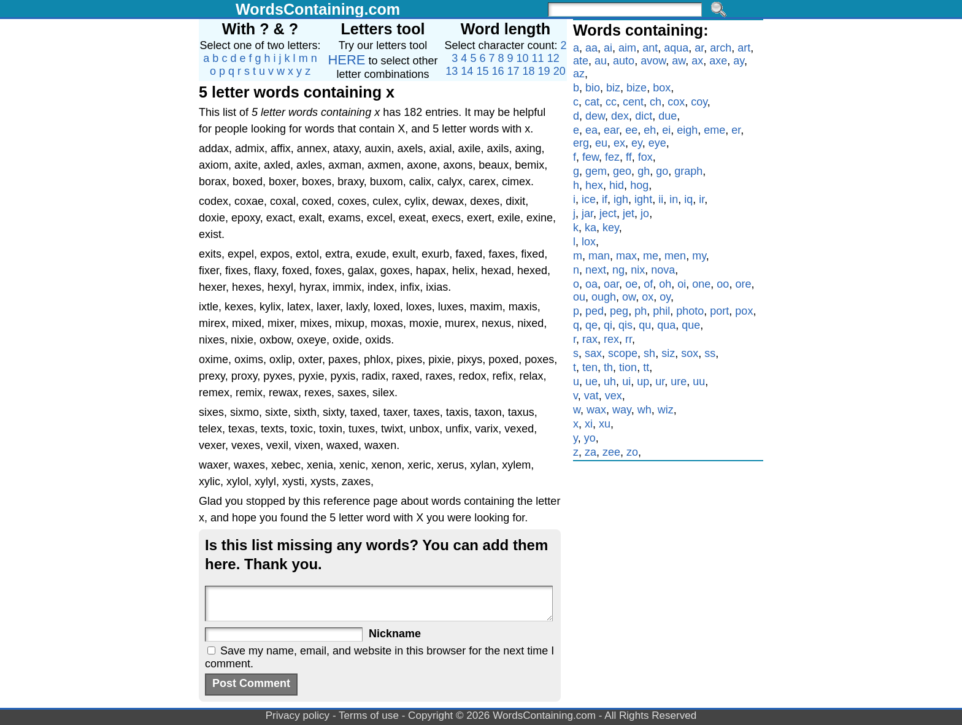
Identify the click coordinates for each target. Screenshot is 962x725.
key (610, 227)
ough (603, 297)
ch (655, 102)
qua (666, 325)
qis (625, 325)
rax (590, 339)
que (691, 325)
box (662, 88)
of (648, 284)
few (590, 157)
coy (699, 102)
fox (645, 157)
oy (665, 297)
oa (591, 284)
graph (688, 171)
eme (714, 130)
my (699, 256)
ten (590, 367)
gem (596, 171)
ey (636, 143)
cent (633, 102)
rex (611, 339)
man (599, 256)
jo (645, 213)
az (579, 73)
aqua (676, 48)
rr (628, 339)
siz (668, 353)
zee (611, 452)
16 (497, 71)
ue (591, 381)
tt (646, 367)
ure (679, 381)
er (736, 130)
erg (581, 143)
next (595, 270)
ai (608, 48)
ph (640, 311)
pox (744, 311)
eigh (687, 130)
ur (659, 381)
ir (701, 199)
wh (644, 410)
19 (544, 71)
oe (631, 284)
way (621, 410)
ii (660, 199)
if (604, 199)
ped (594, 311)
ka (590, 227)
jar (587, 213)
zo (632, 452)
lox (589, 242)
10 (523, 58)
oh (665, 284)
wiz (666, 410)
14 (467, 71)
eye (657, 143)
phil (661, 311)
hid (616, 185)
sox (689, 353)
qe (591, 325)
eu (601, 143)
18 (529, 71)
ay (738, 61)
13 (451, 71)
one (701, 284)
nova (663, 270)
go (662, 171)
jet (628, 213)
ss (709, 353)
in (673, 199)
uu (699, 381)
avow (653, 61)
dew (595, 116)
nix (638, 270)
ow (629, 297)
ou (579, 297)
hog (639, 185)
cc (611, 102)
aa (591, 48)
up (643, 381)
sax (593, 353)
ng (618, 270)
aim (627, 48)
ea (591, 130)
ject (608, 213)
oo (723, 284)
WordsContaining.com (318, 9)
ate (580, 61)
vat (591, 395)
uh (610, 381)
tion (628, 367)
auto (623, 61)
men (675, 256)
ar (699, 48)
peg (619, 311)
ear (611, 130)
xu (604, 424)
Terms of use (369, 715)
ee (631, 130)
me (650, 256)
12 (553, 58)
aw (678, 61)
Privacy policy (298, 715)
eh (650, 130)
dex (620, 116)
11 (538, 58)
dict (643, 116)
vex (613, 395)
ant (650, 48)
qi (608, 325)
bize (636, 88)
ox (647, 297)
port (719, 311)
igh (621, 199)
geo (622, 171)
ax (697, 61)
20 (559, 71)
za (590, 452)
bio (592, 88)
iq (688, 199)
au (601, 61)
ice (589, 199)
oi (681, 284)
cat (592, 102)
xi (589, 424)
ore (743, 284)
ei (666, 130)
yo (590, 438)
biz (613, 88)
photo (690, 311)
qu (645, 325)
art (743, 48)
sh (649, 353)
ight (643, 199)
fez (612, 157)
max (626, 256)
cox (676, 102)
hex (594, 185)
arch (720, 48)
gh (643, 171)
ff (629, 157)
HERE (346, 59)
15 (482, 71)
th (608, 367)
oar (611, 284)
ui (626, 381)
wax (596, 410)
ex (619, 143)
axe (718, 61)
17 (513, 71)
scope (622, 353)
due (667, 116)
